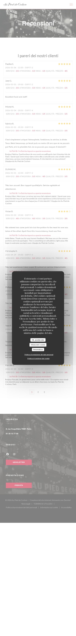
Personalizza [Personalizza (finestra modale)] (38, 349)
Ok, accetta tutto (38, 340)
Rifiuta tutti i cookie (38, 345)
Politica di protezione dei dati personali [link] (39, 355)
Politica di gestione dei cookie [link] (38, 359)
